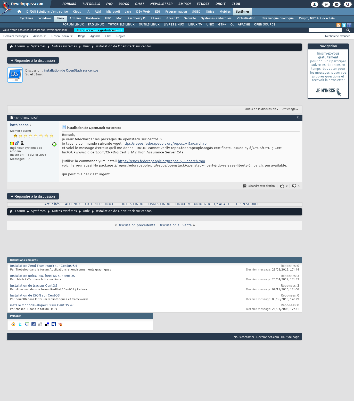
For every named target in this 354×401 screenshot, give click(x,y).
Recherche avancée (337, 36)
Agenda (95, 36)
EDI (157, 12)
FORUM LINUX (73, 25)
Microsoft (113, 12)
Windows (45, 18)
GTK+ (222, 25)
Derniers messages (15, 36)
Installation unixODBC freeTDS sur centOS (42, 276)
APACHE (244, 25)
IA (87, 12)
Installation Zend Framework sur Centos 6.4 (43, 266)
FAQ (109, 4)
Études (203, 4)
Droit (220, 4)
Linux (60, 18)
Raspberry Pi (136, 18)
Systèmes (243, 12)
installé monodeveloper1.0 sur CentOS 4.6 (42, 305)
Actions (38, 36)
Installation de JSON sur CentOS (35, 296)
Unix (86, 47)
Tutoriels (90, 4)
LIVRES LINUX (174, 25)
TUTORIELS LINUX (121, 25)
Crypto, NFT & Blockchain (317, 18)
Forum (20, 47)
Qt (232, 25)
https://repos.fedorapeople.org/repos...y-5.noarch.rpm (166, 144)
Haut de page (290, 337)
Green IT (172, 18)
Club (235, 4)
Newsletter (161, 4)
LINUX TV (195, 25)
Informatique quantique (277, 18)
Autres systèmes (64, 47)
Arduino (75, 18)
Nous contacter (244, 337)
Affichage (289, 109)
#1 (298, 117)
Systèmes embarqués (216, 18)
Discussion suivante (175, 225)
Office (210, 12)
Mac (119, 18)
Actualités (52, 204)
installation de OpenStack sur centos (71, 70)
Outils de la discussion (260, 109)
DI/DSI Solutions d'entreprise (47, 12)
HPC (108, 18)
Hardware (93, 18)
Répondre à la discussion (33, 60)
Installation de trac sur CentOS (33, 286)
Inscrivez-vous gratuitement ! (99, 30)
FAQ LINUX (96, 25)
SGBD (196, 12)
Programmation (176, 12)
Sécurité (190, 18)
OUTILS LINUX (149, 25)
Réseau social (60, 36)
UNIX (210, 25)
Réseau (156, 18)
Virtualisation (246, 18)
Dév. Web (143, 12)
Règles (121, 36)
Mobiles (225, 12)
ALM (98, 12)
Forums (69, 4)
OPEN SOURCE (264, 25)
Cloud (77, 12)
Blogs (123, 4)
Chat (139, 4)
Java (128, 12)
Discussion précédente (136, 225)
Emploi (184, 4)
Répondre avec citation (259, 186)
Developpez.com (267, 337)
